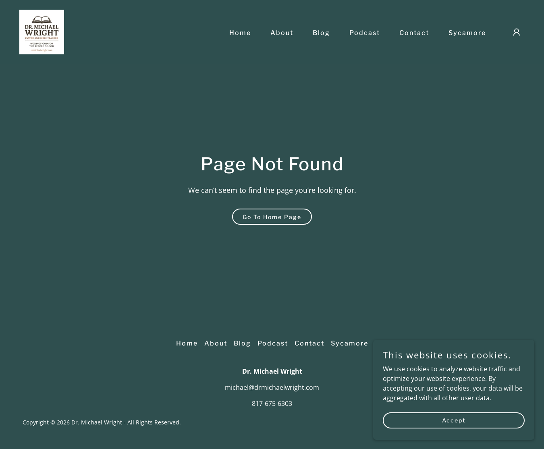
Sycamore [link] (467, 33)
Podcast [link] (364, 33)
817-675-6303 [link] (272, 403)
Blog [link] (321, 33)
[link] (41, 31)
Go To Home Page (272, 216)
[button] (517, 32)
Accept (454, 431)
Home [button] (187, 343)
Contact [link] (414, 33)
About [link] (281, 33)
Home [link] (240, 33)
